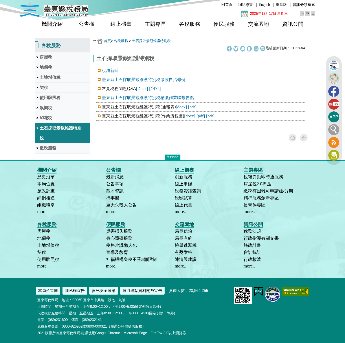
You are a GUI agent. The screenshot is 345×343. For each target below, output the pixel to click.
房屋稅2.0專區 (257, 183)
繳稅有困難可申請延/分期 (268, 190)
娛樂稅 (46, 107)
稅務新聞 (110, 70)
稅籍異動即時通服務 (263, 176)
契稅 (44, 87)
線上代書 (183, 205)
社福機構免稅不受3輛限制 (131, 259)
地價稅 (46, 67)
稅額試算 (183, 197)
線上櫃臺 (121, 24)
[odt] (192, 107)
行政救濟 (252, 259)
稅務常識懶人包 (121, 245)
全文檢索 (333, 129)
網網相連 (46, 197)
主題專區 (155, 24)
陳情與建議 (186, 259)
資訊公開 (292, 24)
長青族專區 (255, 205)
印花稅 (46, 118)
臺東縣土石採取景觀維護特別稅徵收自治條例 (143, 79)
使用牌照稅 (50, 97)
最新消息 (115, 176)
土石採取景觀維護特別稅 (60, 133)
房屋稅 (46, 57)
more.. (43, 211)
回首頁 (227, 5)
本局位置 (46, 183)
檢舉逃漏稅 (186, 245)
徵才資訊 (115, 190)
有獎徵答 (183, 252)
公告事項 (115, 183)
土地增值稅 (50, 77)
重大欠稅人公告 (121, 205)
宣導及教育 (117, 252)
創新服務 (183, 176)
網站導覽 (245, 5)
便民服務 (224, 24)
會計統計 (252, 252)
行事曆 (112, 197)
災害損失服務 (119, 231)
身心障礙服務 (119, 238)
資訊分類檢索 (304, 5)
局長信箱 (183, 231)
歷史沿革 (46, 176)
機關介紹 (52, 24)
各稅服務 (189, 24)
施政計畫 (46, 190)
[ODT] (155, 88)
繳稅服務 (48, 148)
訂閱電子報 (333, 155)
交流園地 (258, 24)
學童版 (281, 5)
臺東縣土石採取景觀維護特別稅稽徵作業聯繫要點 (148, 97)
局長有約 (183, 238)
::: (214, 5)
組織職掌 (46, 205)
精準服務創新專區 (261, 197)
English (264, 5)
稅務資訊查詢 (188, 190)
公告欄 (86, 24)
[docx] (181, 107)
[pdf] (200, 116)
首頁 (107, 41)
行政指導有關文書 (261, 238)
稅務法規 (252, 231)
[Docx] (142, 88)
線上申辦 (183, 183)
